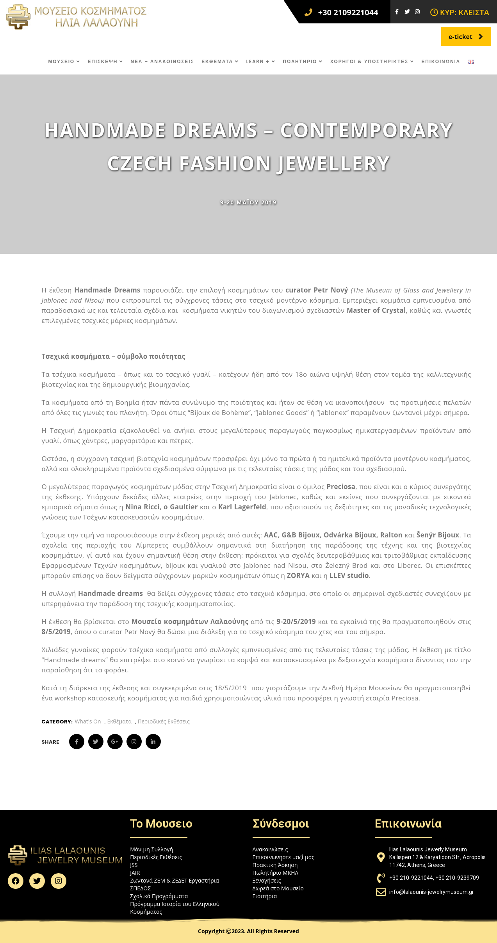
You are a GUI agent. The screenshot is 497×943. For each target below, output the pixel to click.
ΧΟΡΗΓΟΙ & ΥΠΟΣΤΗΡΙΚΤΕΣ (372, 61)
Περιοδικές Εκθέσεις (164, 721)
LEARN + (260, 61)
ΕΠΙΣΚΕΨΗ (105, 61)
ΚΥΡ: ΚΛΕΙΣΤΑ (459, 12)
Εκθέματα (119, 721)
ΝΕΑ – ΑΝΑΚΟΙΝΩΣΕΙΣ (162, 61)
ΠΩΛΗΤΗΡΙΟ (302, 61)
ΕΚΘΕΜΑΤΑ (220, 61)
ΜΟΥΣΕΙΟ (64, 61)
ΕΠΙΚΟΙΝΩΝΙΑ (440, 61)
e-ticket (466, 36)
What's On (88, 721)
